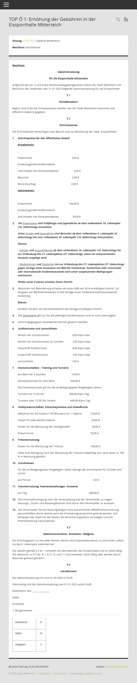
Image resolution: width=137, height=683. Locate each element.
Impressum (44, 673)
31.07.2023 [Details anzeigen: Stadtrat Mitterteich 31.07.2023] (29, 40)
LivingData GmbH (92, 673)
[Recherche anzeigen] (118, 19)
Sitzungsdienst (117, 666)
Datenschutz (60, 673)
